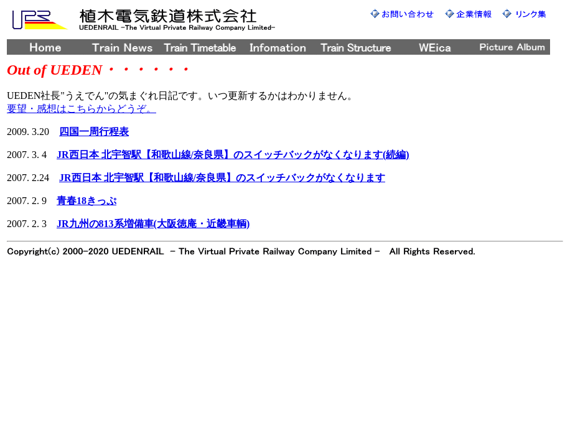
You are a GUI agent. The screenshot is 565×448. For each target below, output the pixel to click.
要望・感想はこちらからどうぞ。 (81, 108)
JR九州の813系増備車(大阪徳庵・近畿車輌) (153, 223)
